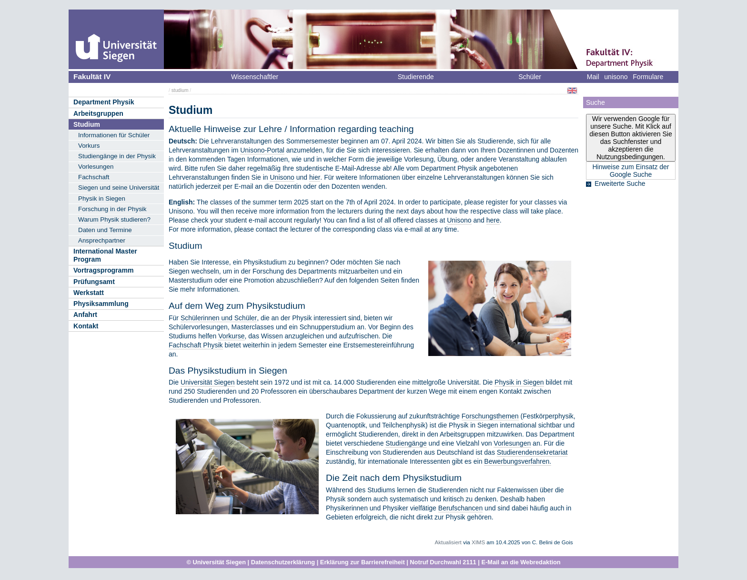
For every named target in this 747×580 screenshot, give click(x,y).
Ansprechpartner (101, 240)
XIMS (478, 542)
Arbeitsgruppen (98, 113)
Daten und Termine (105, 230)
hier (314, 177)
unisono (615, 77)
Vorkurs (89, 145)
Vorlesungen (95, 166)
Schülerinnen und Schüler (219, 318)
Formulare (648, 77)
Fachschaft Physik (196, 345)
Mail (593, 77)
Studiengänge (405, 443)
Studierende (416, 77)
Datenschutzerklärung (283, 562)
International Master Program (105, 255)
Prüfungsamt (94, 281)
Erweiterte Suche (620, 183)
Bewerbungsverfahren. (517, 461)
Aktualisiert (448, 542)
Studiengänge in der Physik (117, 156)
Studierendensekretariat (532, 452)
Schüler (529, 77)
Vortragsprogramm (103, 270)
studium (180, 90)
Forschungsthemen (490, 416)
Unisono (282, 177)
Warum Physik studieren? (114, 219)
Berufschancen (460, 508)
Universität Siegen (208, 382)
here (493, 220)
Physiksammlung (101, 303)
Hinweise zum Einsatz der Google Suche (630, 170)
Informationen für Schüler (114, 135)
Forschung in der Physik (112, 209)
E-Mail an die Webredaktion (520, 562)
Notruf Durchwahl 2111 (443, 562)
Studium (86, 124)
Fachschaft (93, 177)
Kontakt (85, 326)
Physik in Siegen (101, 198)
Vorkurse (231, 336)
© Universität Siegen (216, 562)
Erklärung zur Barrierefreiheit (362, 562)
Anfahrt (85, 314)
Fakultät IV (92, 76)
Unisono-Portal (262, 150)
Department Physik (103, 102)
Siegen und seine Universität (118, 187)
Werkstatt (88, 292)
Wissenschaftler (254, 77)
